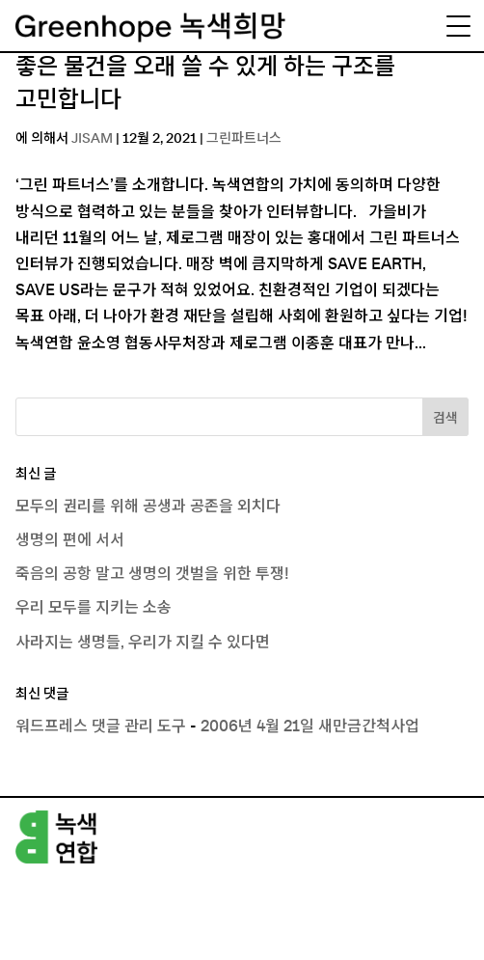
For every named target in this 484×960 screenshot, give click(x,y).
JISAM (92, 139)
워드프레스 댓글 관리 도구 (100, 726)
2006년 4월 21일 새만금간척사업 (310, 726)
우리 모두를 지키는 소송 (93, 608)
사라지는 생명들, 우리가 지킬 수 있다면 (142, 642)
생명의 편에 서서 (69, 540)
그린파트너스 (244, 139)
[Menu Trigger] (458, 26)
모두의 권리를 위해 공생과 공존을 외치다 (148, 506)
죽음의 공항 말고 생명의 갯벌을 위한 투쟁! (152, 574)
